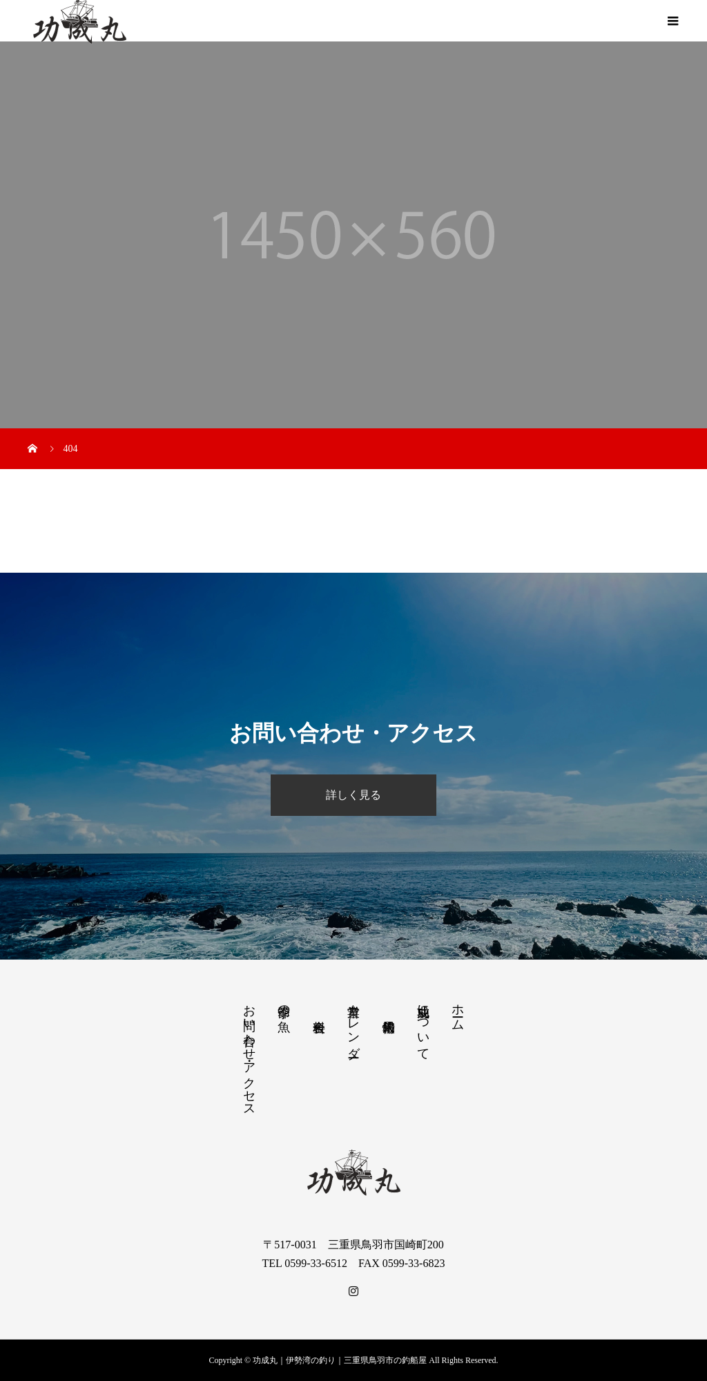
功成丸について (423, 1025)
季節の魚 (284, 1004)
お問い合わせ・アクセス (249, 1053)
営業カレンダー (353, 1023)
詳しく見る (353, 795)
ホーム (458, 1010)
